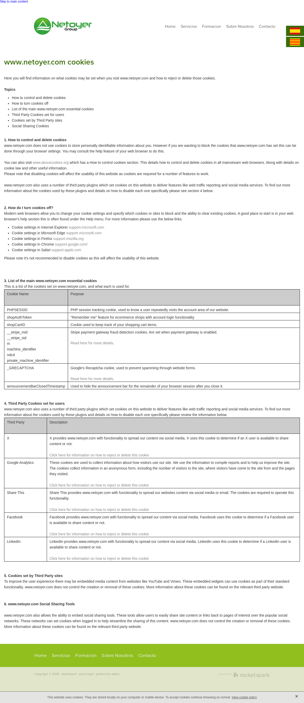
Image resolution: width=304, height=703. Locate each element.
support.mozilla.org (68, 239)
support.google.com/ (71, 244)
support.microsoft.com (86, 227)
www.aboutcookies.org (51, 162)
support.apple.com (66, 250)
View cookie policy (244, 697)
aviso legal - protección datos (99, 674)
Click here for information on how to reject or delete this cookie (99, 455)
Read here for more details (92, 343)
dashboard (69, 674)
